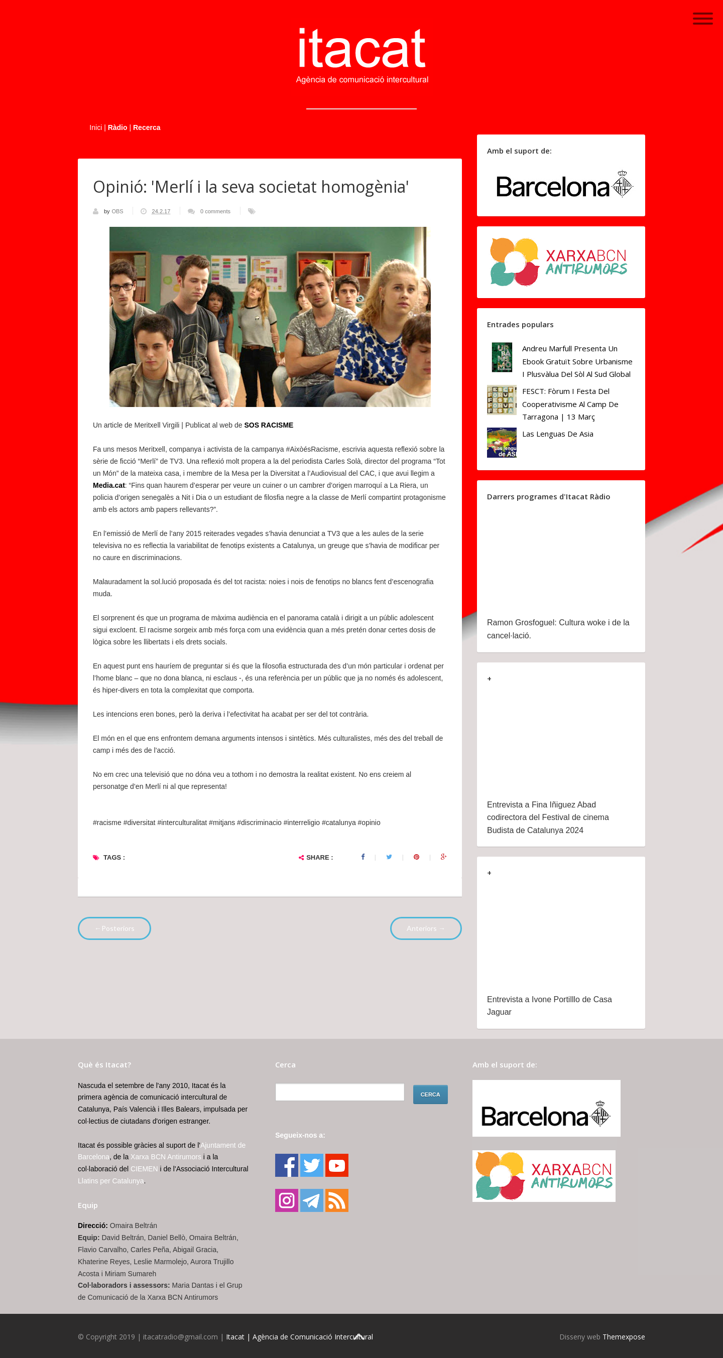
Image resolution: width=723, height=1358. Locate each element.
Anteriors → (426, 928)
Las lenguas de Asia (557, 434)
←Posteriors (114, 928)
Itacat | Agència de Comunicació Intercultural (299, 1336)
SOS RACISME (268, 425)
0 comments (215, 211)
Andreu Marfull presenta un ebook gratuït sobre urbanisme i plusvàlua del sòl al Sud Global (577, 361)
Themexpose (623, 1336)
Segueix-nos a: (300, 1135)
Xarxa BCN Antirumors (166, 1157)
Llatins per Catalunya (111, 1181)
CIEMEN (144, 1169)
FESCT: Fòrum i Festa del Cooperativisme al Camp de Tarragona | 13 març (570, 404)
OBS (118, 211)
